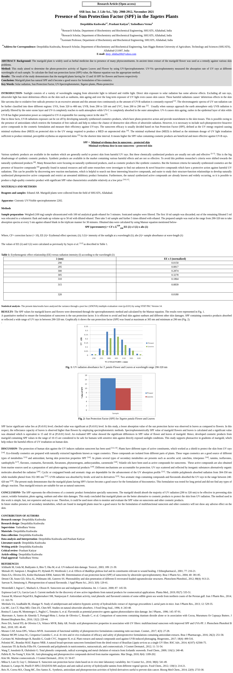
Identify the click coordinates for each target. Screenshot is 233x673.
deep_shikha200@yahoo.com (121, 54)
